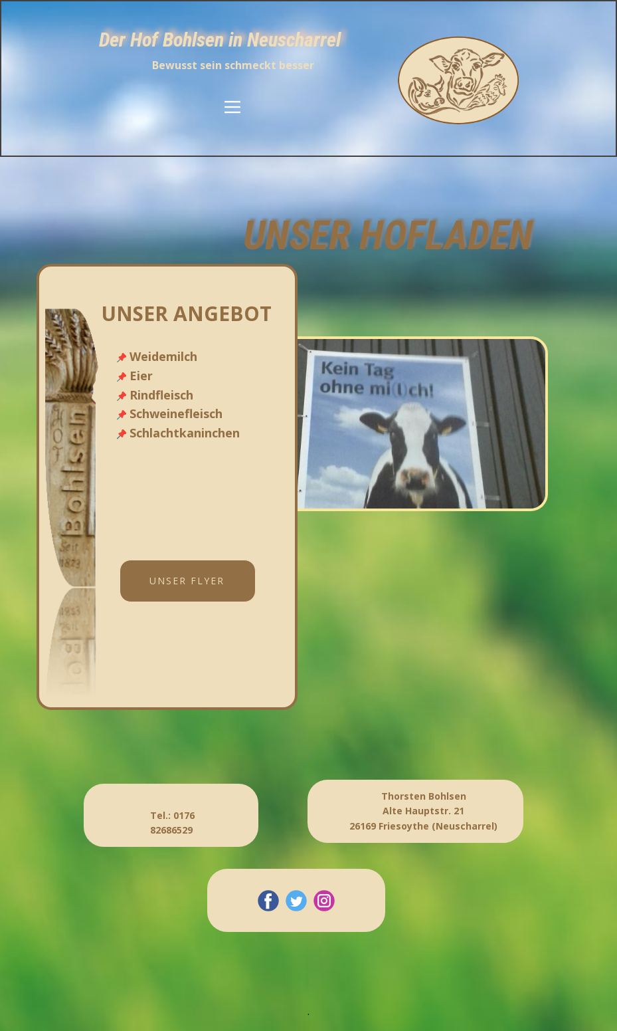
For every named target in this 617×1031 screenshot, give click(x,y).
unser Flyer (186, 580)
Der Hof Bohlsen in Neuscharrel (220, 39)
